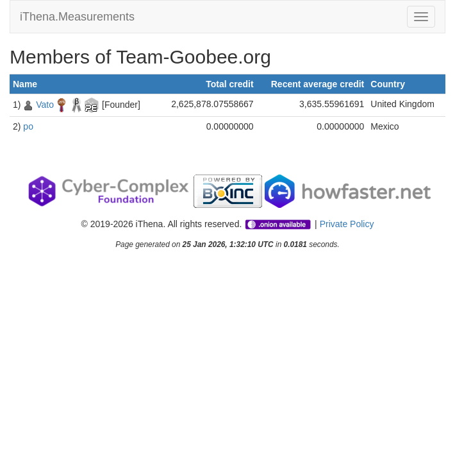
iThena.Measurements (77, 16)
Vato (45, 104)
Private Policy (347, 224)
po (28, 126)
